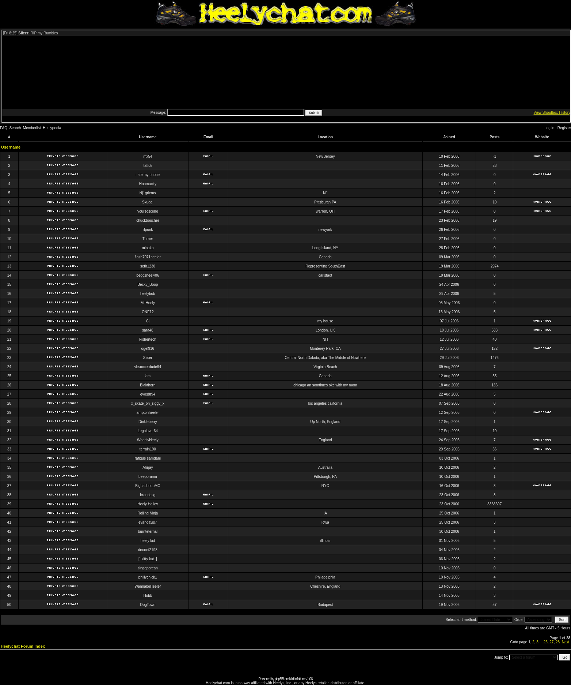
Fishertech (147, 339)
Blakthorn (147, 385)
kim (148, 376)
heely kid (148, 541)
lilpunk (147, 230)
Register (564, 128)
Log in (549, 128)
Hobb (147, 596)
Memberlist (32, 128)
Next (566, 642)
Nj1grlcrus (148, 193)
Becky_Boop (147, 284)
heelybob (147, 294)
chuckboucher (147, 220)
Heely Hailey (147, 504)
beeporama (147, 477)
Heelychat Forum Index (23, 646)
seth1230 (147, 266)
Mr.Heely (148, 303)
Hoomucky (147, 184)
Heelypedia (52, 128)
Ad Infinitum (297, 679)
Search (15, 128)
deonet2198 (147, 550)
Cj (147, 321)
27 (551, 642)
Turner (147, 239)
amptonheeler (148, 413)
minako (147, 248)
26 (546, 642)
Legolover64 (148, 431)
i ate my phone (148, 175)
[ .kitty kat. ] (147, 559)
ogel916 (148, 349)
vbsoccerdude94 (147, 367)
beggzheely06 (147, 275)
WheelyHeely (148, 440)
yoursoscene (147, 211)
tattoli (147, 166)
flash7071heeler (148, 257)
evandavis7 (147, 522)
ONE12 (148, 312)
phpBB (279, 679)
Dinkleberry (147, 422)
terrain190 (148, 449)
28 (558, 642)
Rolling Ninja (147, 513)
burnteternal (147, 531)
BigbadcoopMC (147, 486)
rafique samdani (148, 458)
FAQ (3, 128)
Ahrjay (147, 467)
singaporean (148, 568)
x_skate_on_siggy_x (147, 403)
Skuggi (147, 202)
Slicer (147, 358)
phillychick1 (147, 577)
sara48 (147, 330)
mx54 (147, 156)
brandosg (148, 495)
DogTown (148, 605)
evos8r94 (147, 394)
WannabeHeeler (147, 586)
